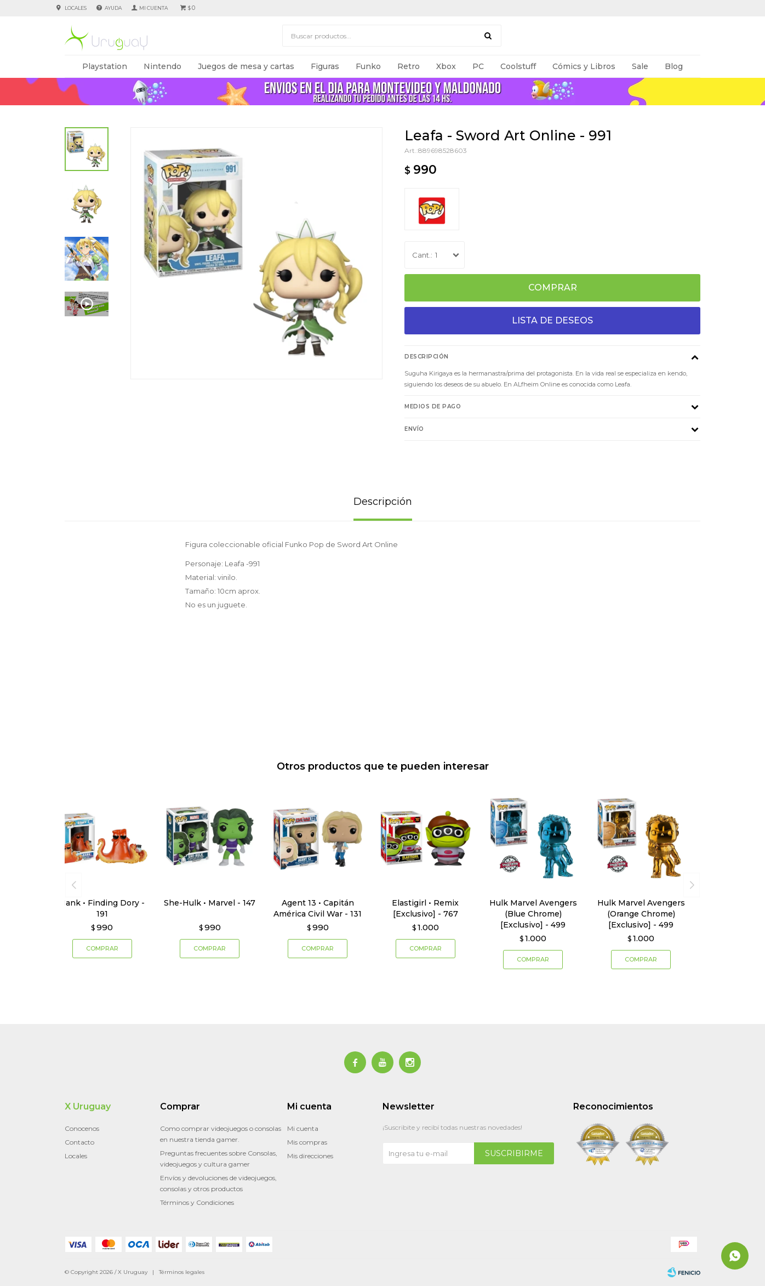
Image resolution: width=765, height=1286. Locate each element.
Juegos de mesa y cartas (246, 66)
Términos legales (181, 1272)
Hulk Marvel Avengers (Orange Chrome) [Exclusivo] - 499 (641, 914)
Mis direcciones (310, 1156)
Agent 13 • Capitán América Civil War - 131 (317, 908)
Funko (368, 66)
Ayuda (113, 8)
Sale (640, 66)
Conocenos (82, 1128)
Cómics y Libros (583, 66)
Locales (76, 8)
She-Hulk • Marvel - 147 (209, 903)
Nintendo (162, 66)
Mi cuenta (302, 1128)
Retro (408, 66)
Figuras (325, 66)
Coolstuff (518, 66)
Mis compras (307, 1142)
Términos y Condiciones (197, 1202)
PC (478, 66)
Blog (674, 66)
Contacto (79, 1142)
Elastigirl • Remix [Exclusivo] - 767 (425, 908)
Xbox (446, 66)
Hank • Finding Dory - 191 (102, 908)
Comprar (552, 287)
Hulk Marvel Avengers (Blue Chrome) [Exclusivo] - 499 (533, 914)
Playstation (104, 66)
